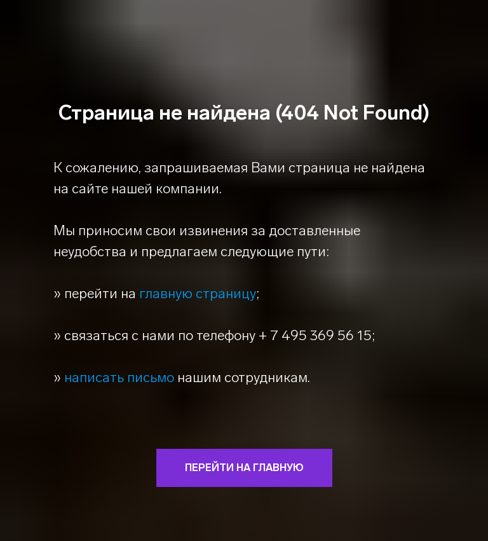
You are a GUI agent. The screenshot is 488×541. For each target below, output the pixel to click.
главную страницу (197, 293)
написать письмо (119, 377)
